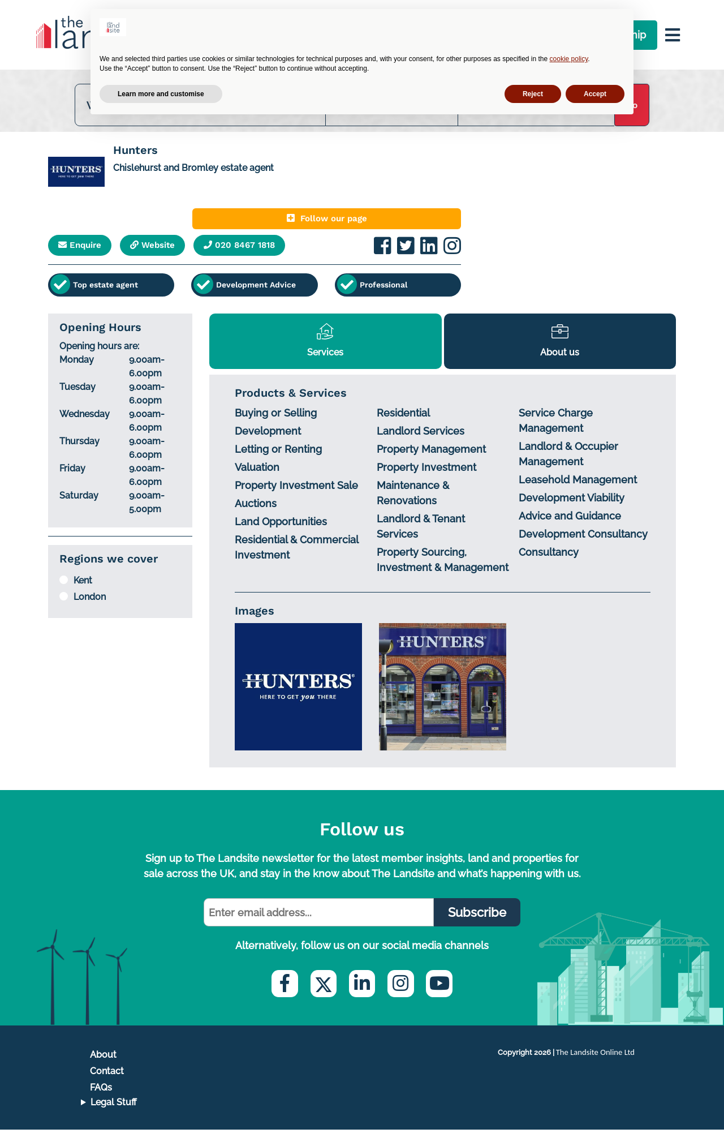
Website (169, 250)
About (103, 1057)
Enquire (85, 250)
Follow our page (390, 223)
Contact (107, 1073)
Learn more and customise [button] (161, 94)
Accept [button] (595, 94)
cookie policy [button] (569, 59)
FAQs (101, 1090)
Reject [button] (533, 94)
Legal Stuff (113, 1105)
